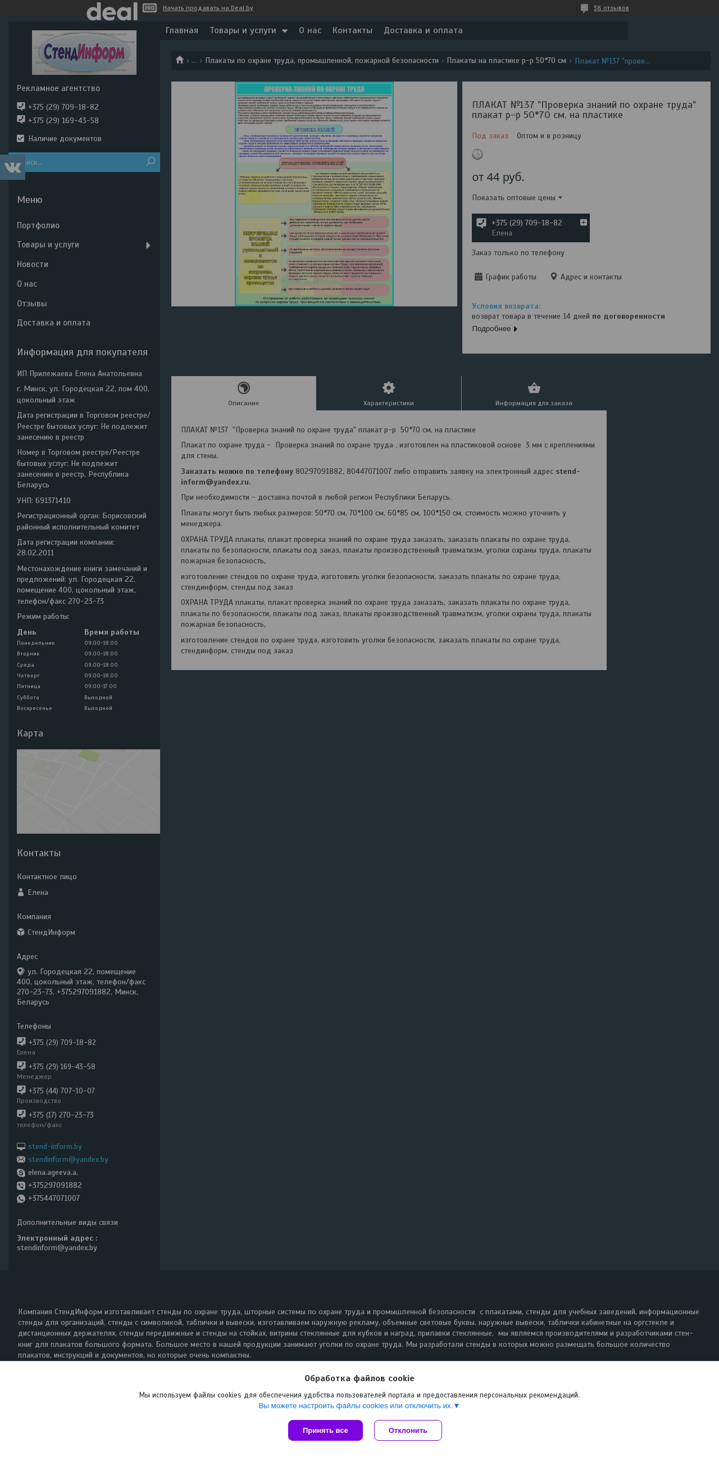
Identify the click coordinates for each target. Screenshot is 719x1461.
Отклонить (408, 1430)
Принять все (325, 1430)
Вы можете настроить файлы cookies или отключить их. (355, 1405)
